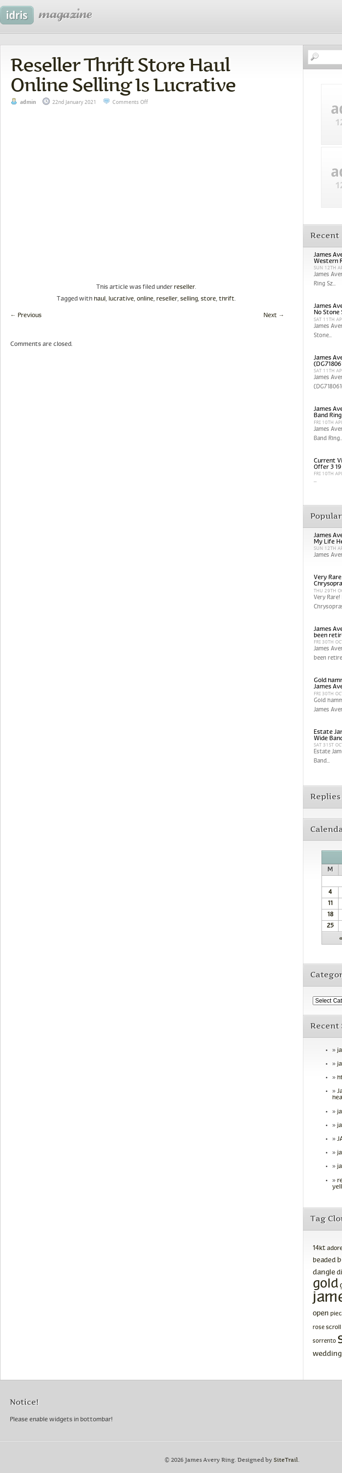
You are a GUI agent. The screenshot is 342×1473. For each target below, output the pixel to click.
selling (189, 299)
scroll (333, 1328)
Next (273, 316)
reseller (184, 287)
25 (330, 926)
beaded (324, 1260)
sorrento (324, 1341)
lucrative (121, 299)
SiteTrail (286, 1460)
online (145, 299)
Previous (26, 316)
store (208, 299)
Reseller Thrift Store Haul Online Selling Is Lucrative (122, 75)
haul (100, 299)
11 (330, 904)
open (321, 1313)
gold (325, 1284)
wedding (327, 1354)
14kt (319, 1248)
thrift (227, 299)
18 (330, 915)
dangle (324, 1272)
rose (318, 1327)
